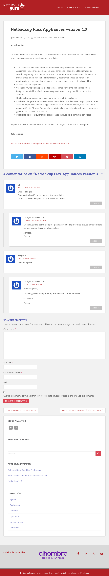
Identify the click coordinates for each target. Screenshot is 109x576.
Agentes (13, 499)
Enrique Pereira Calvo (43, 37)
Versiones (62, 37)
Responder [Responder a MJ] (96, 203)
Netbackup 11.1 (15, 481)
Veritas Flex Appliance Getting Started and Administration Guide (40, 143)
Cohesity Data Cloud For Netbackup (24, 470)
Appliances (15, 505)
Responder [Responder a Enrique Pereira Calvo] (96, 241)
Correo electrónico (12, 372)
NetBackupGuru (26, 573)
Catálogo (14, 510)
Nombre (8, 362)
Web (5, 382)
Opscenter (14, 516)
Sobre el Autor (73, 7)
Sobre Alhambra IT (93, 7)
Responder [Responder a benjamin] (96, 267)
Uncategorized (16, 522)
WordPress (84, 573)
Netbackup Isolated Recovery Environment (27, 475)
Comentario (9, 329)
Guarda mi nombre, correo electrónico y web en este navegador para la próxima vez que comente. (48, 395)
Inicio (60, 7)
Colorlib (61, 573)
